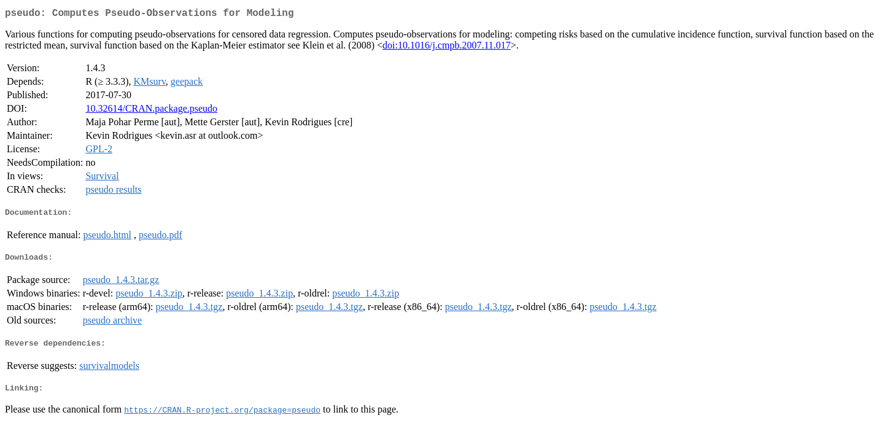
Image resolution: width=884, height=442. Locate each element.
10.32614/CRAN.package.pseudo (151, 111)
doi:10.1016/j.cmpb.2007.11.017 (446, 47)
